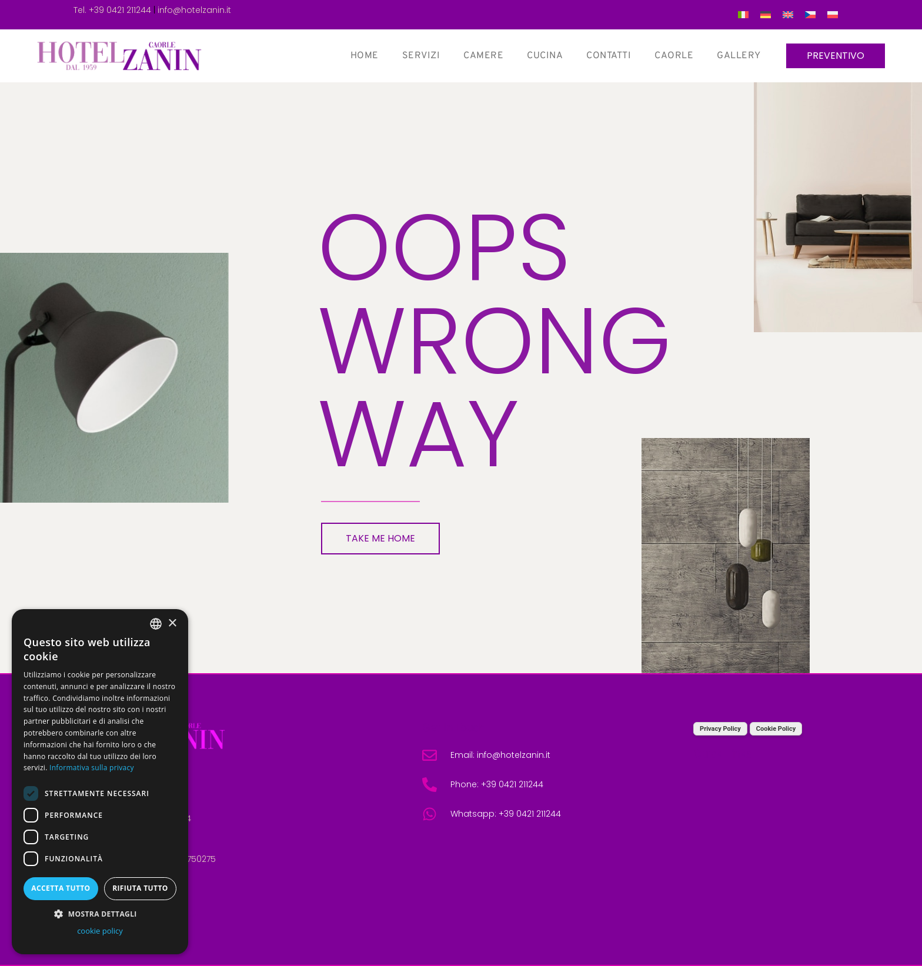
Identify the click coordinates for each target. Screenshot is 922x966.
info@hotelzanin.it (194, 10)
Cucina (544, 56)
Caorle (673, 56)
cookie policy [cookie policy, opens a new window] (100, 930)
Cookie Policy (776, 729)
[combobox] (156, 624)
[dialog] (100, 781)
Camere (483, 56)
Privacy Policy (720, 729)
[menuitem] (743, 15)
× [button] (172, 623)
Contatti (608, 56)
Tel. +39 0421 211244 (112, 10)
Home (363, 56)
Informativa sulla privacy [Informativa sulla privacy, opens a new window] (91, 768)
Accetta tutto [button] (60, 888)
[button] (100, 914)
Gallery (738, 56)
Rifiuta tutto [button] (140, 888)
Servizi (420, 56)
